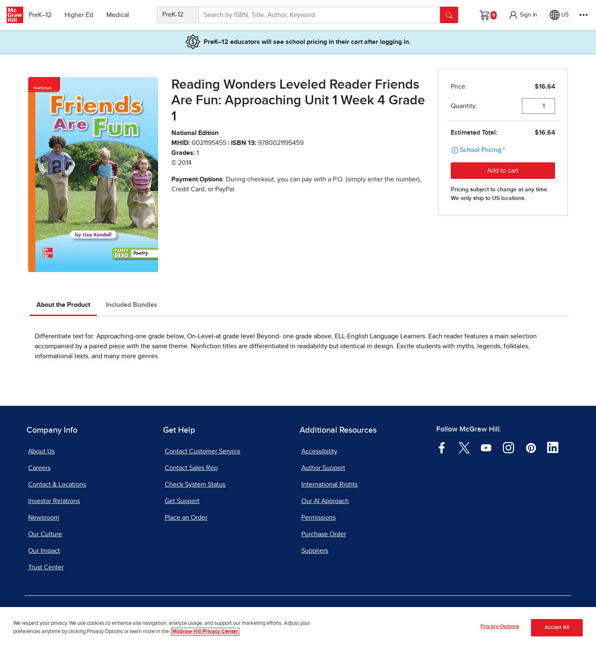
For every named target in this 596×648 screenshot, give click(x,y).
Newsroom (43, 517)
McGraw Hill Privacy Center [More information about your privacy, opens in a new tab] (205, 631)
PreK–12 (44, 15)
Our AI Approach (325, 501)
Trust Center (46, 567)
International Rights (329, 484)
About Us (41, 451)
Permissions (318, 517)
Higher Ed (83, 15)
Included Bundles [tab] (131, 304)
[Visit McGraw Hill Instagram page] (508, 447)
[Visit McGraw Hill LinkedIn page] (552, 447)
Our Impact (44, 550)
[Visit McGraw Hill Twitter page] (464, 447)
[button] (523, 15)
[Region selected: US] (559, 15)
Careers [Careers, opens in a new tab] (39, 468)
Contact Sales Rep (191, 468)
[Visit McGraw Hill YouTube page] (486, 447)
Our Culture (45, 534)
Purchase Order (323, 534)
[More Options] (583, 15)
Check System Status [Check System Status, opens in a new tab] (195, 484)
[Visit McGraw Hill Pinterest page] (530, 447)
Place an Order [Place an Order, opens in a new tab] (186, 517)
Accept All (557, 628)
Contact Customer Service (202, 451)
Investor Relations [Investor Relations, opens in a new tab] (54, 501)
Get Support (182, 501)
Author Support (323, 468)
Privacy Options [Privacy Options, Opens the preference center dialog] (500, 627)
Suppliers (314, 550)
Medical (122, 15)
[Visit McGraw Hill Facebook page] (441, 447)
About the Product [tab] (63, 304)
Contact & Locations (57, 484)
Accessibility (319, 451)
